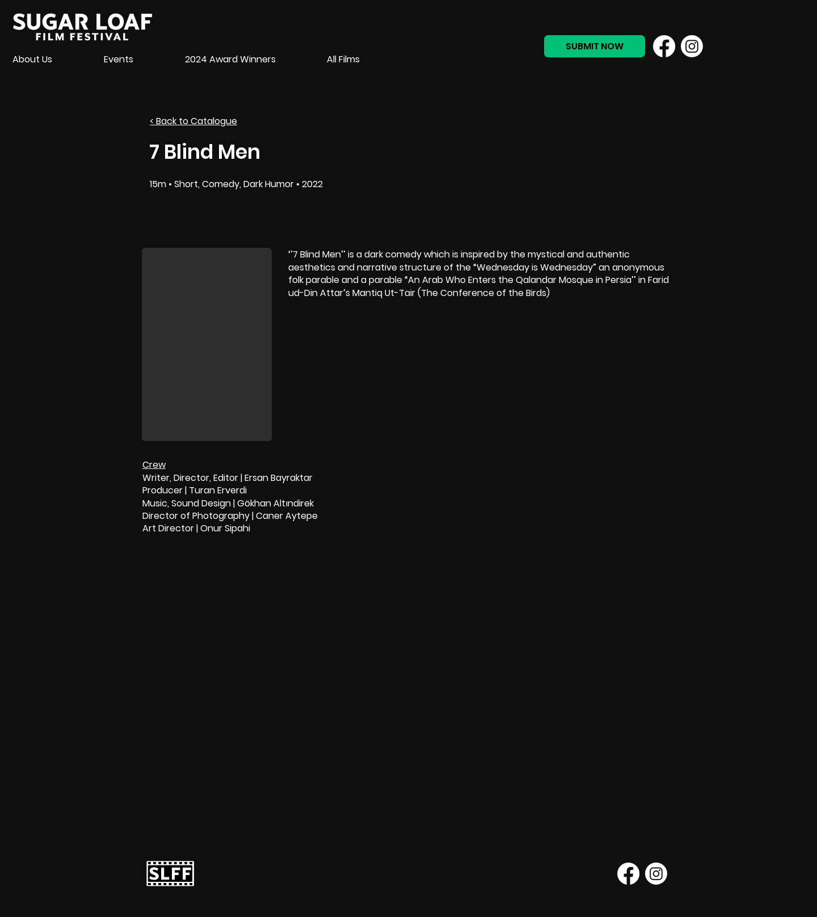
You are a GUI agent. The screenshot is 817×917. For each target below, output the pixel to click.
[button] (207, 344)
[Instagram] (692, 46)
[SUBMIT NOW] (594, 46)
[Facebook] (664, 46)
